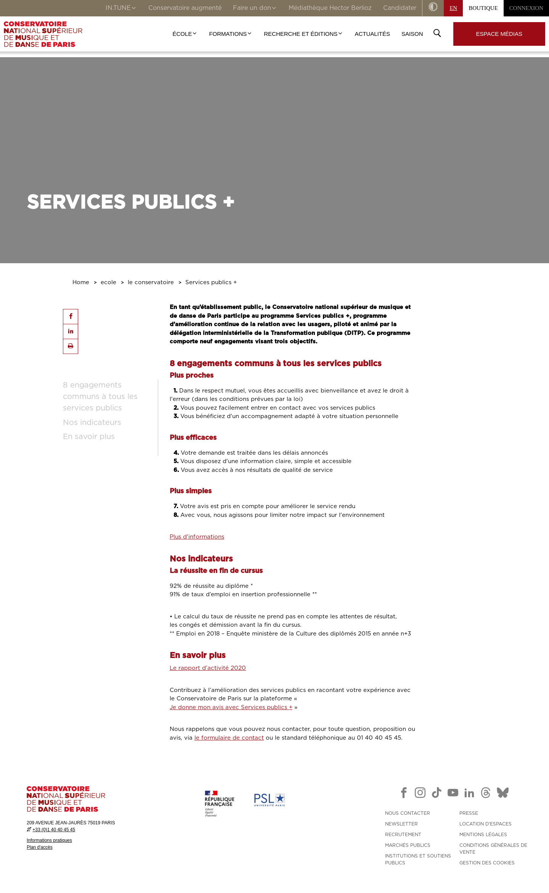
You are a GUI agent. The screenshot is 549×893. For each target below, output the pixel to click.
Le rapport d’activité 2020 (208, 668)
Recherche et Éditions (303, 34)
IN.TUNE (121, 8)
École (185, 34)
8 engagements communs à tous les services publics (100, 396)
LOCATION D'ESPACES (485, 824)
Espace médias (499, 34)
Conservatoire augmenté (185, 8)
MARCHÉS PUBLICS (407, 845)
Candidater (399, 8)
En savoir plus (89, 437)
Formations (230, 34)
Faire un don (255, 8)
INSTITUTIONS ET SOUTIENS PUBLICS (418, 859)
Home (80, 282)
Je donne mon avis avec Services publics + (231, 707)
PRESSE (468, 813)
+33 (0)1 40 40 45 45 (53, 829)
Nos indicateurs (92, 422)
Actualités (372, 34)
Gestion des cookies (487, 863)
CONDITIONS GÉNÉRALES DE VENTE (493, 848)
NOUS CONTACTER (407, 813)
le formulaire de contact (229, 738)
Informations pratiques (49, 840)
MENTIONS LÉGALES (483, 834)
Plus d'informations (197, 537)
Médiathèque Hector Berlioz (330, 8)
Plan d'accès (40, 847)
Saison (412, 34)
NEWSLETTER (401, 824)
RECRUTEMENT (403, 834)
